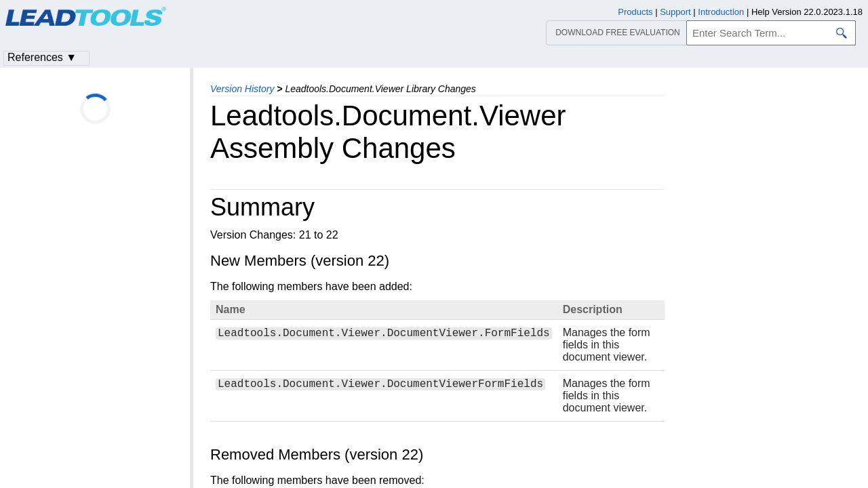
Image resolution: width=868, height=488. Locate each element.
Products (635, 12)
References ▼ (42, 57)
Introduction (721, 12)
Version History (242, 88)
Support (675, 12)
